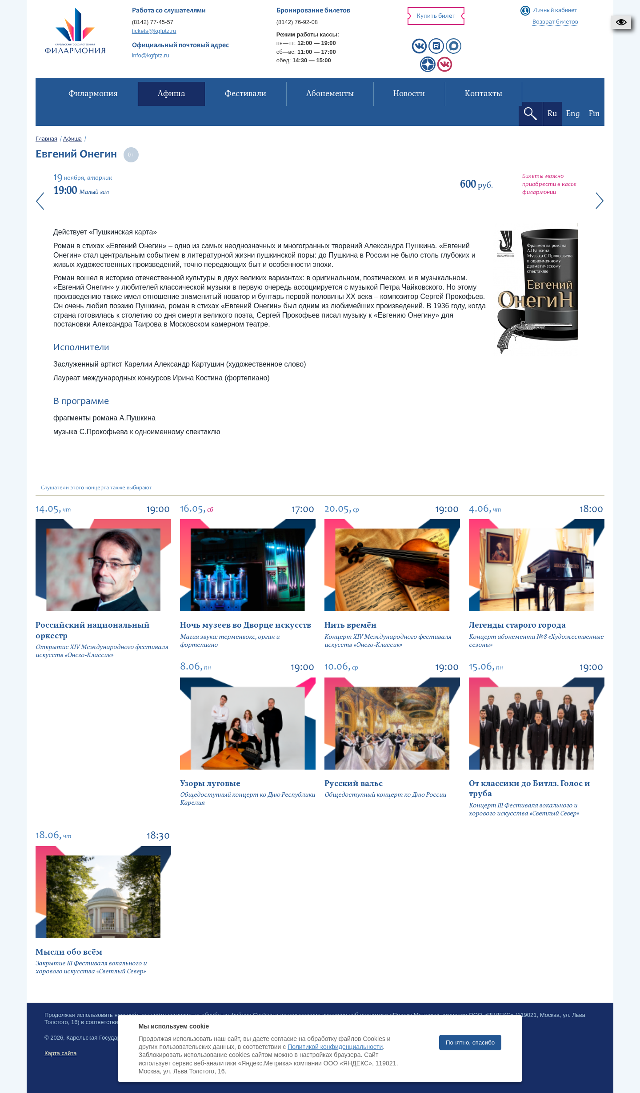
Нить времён (350, 625)
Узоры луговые (210, 783)
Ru (552, 114)
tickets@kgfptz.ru (154, 31)
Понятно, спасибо (470, 1042)
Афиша (72, 139)
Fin (594, 114)
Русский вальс (353, 783)
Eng (573, 114)
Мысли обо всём (69, 952)
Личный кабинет (555, 11)
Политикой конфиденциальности (335, 1046)
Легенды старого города (517, 625)
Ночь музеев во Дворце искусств (245, 625)
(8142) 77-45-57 (152, 22)
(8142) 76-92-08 (297, 22)
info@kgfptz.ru (150, 55)
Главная (46, 139)
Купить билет (436, 16)
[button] (621, 22)
